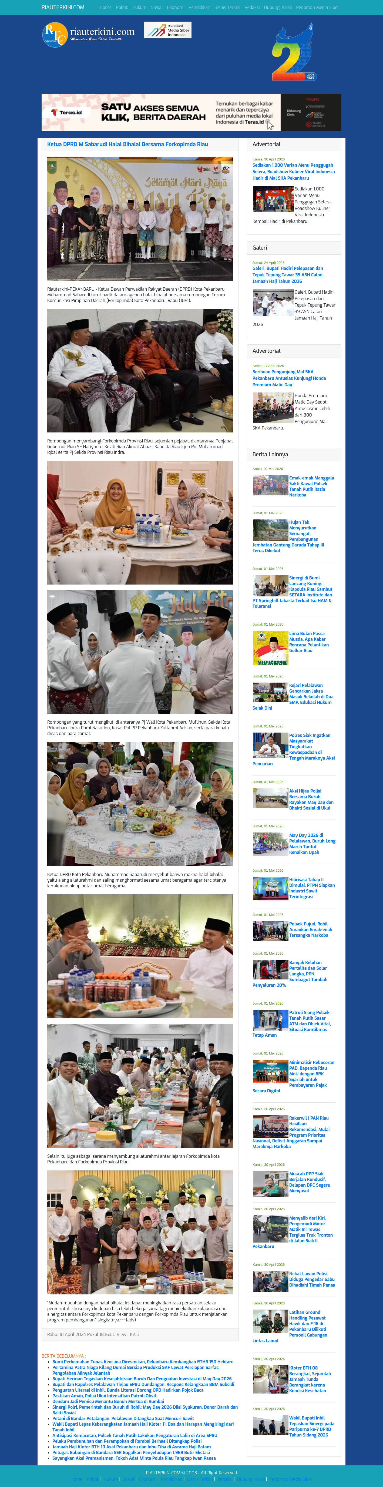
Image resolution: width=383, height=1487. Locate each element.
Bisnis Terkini (227, 7)
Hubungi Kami (278, 7)
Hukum (139, 7)
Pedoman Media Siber (317, 7)
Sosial (157, 7)
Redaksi (252, 7)
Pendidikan (199, 7)
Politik (122, 7)
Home (106, 7)
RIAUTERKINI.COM (63, 7)
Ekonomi (175, 7)
